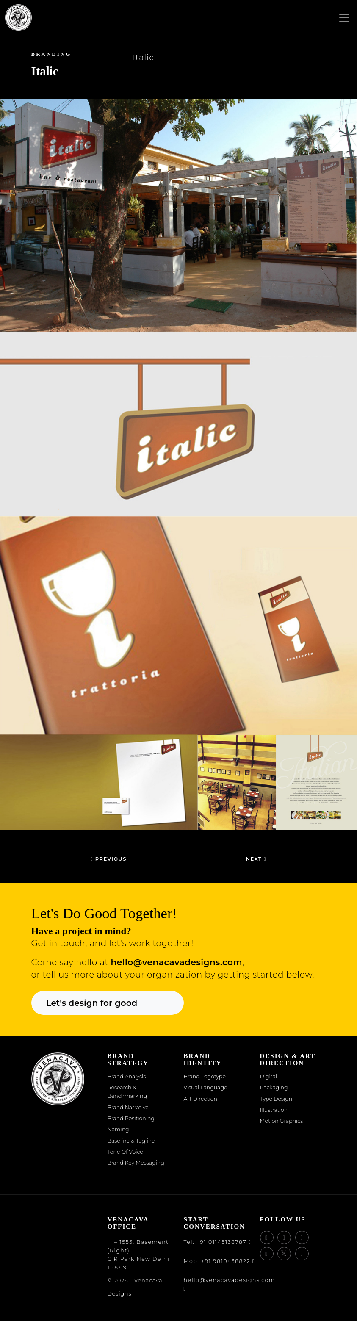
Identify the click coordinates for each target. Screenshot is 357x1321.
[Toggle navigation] (344, 18)
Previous (108, 859)
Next (256, 859)
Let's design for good (92, 1003)
